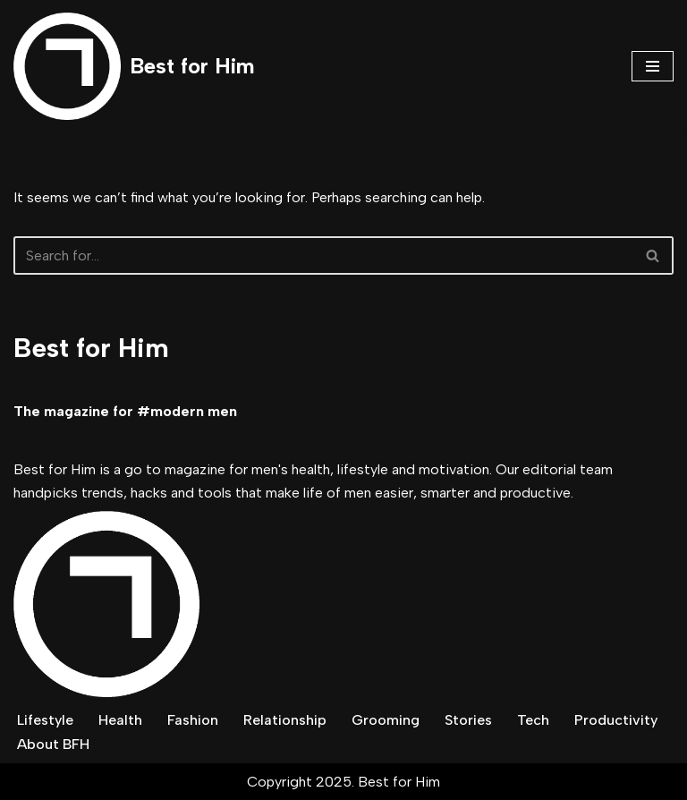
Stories (468, 719)
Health (120, 719)
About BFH (53, 744)
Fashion (192, 719)
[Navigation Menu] (653, 66)
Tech (533, 719)
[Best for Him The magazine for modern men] (134, 66)
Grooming (386, 719)
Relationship (285, 719)
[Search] (323, 255)
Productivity (615, 719)
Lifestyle (45, 719)
